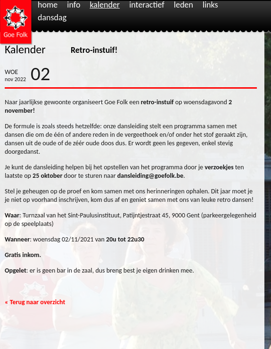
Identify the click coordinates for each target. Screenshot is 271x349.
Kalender (105, 5)
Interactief (146, 5)
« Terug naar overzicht (35, 302)
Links (210, 5)
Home (47, 5)
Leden (183, 5)
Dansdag (52, 18)
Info (73, 5)
